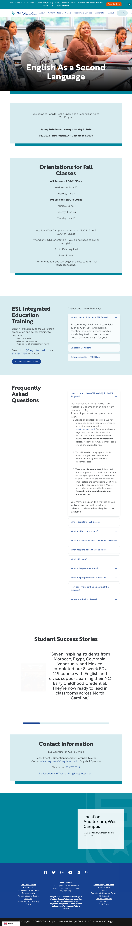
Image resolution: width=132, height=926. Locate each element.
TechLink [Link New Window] (28, 899)
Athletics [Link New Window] (104, 902)
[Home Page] (24, 13)
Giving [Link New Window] (28, 904)
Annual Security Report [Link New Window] (28, 896)
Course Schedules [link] (104, 899)
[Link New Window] (46, 872)
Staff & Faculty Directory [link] (28, 902)
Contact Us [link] (28, 888)
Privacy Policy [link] (104, 888)
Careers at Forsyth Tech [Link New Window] (28, 890)
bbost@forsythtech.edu (32, 361)
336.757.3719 (73, 778)
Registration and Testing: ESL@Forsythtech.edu (66, 784)
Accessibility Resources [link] (104, 885)
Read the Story (114, 4)
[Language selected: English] (11, 923)
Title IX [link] (104, 890)
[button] (122, 13)
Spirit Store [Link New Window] (104, 904)
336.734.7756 (19, 364)
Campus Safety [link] (28, 893)
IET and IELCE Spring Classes (26, 372)
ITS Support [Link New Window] (104, 896)
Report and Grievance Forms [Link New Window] (103, 893)
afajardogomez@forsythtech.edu (59, 772)
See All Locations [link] (28, 885)
